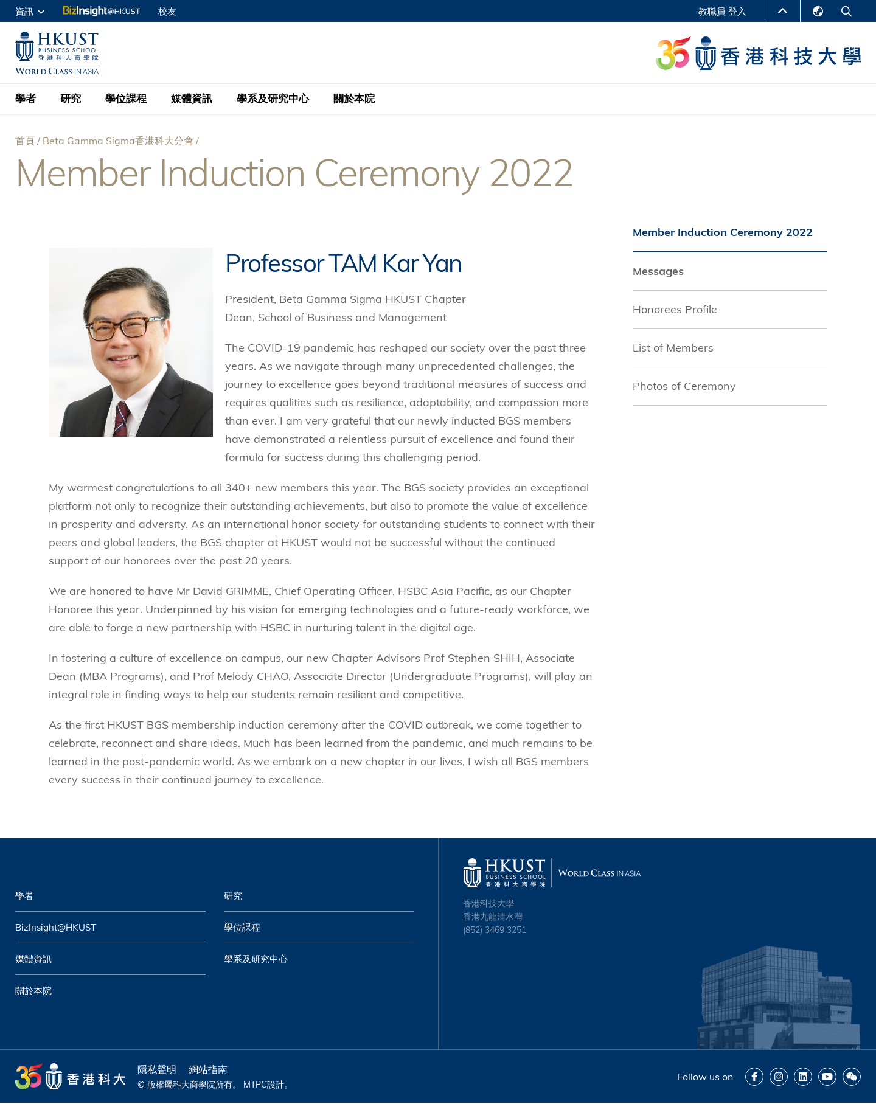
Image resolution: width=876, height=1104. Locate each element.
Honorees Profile (675, 309)
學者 (25, 99)
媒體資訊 (191, 99)
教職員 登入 (722, 11)
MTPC (255, 1084)
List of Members (673, 348)
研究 (70, 99)
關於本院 (354, 99)
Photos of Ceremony (684, 386)
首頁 (25, 140)
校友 (167, 11)
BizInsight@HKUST (55, 927)
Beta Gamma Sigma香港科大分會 (118, 140)
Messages (658, 271)
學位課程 (126, 99)
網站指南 (208, 1069)
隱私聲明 (156, 1069)
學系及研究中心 (273, 99)
